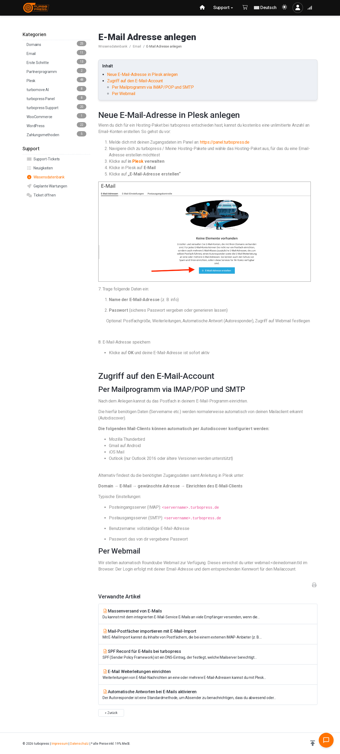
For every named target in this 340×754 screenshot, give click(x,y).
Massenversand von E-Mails (208, 614)
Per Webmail (123, 93)
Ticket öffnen (41, 195)
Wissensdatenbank (46, 177)
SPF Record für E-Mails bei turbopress (208, 654)
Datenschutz (79, 744)
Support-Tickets (43, 159)
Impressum (60, 744)
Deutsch (265, 7)
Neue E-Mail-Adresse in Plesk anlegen (143, 74)
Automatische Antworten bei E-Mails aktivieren (208, 695)
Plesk (56, 80)
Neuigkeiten (40, 168)
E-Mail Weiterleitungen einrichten (208, 674)
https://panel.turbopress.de (224, 142)
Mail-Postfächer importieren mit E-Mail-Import (208, 634)
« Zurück (111, 713)
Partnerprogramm (56, 71)
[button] (312, 743)
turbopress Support (56, 107)
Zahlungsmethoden (56, 134)
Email (56, 53)
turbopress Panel (56, 98)
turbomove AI (56, 89)
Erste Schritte (56, 62)
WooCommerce (56, 116)
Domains (56, 44)
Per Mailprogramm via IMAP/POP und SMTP (153, 87)
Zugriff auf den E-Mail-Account (135, 80)
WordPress (56, 125)
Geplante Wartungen (47, 186)
